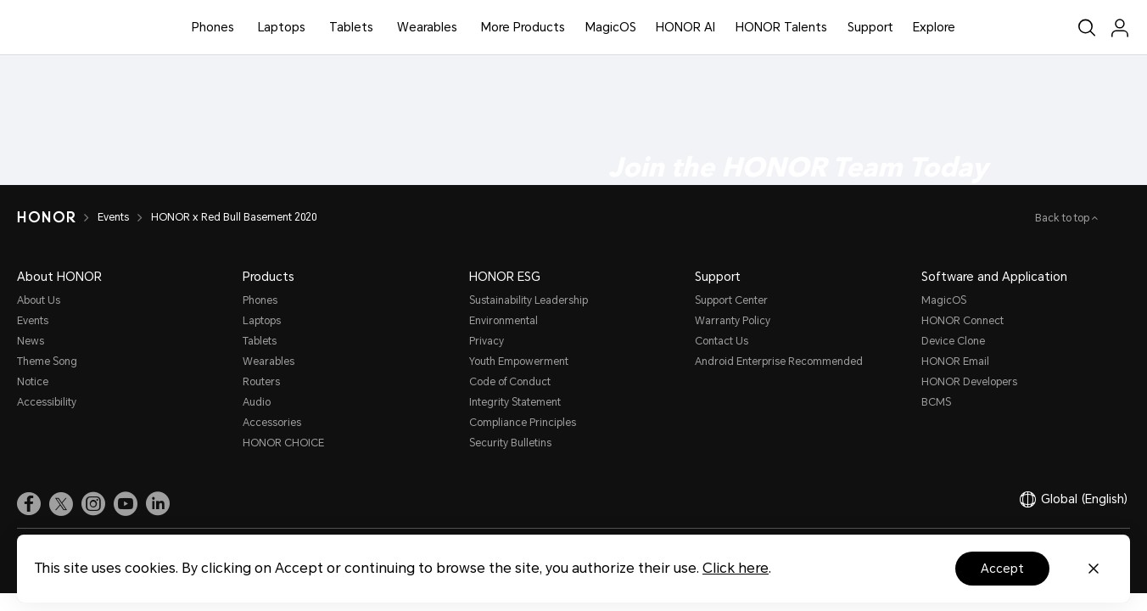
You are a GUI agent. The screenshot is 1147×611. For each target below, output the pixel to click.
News (30, 341)
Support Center (731, 300)
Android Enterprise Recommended (779, 361)
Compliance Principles (522, 423)
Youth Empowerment (518, 361)
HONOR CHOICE (283, 443)
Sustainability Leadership (528, 300)
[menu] (1120, 27)
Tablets (351, 27)
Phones (213, 27)
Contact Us (721, 341)
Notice (32, 382)
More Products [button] (523, 27)
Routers (261, 382)
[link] (29, 503)
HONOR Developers (969, 382)
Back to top (1063, 218)
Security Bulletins (510, 443)
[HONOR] (46, 217)
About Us (38, 300)
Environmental (503, 321)
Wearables (427, 27)
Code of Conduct (510, 382)
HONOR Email (955, 361)
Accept (1002, 568)
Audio (257, 402)
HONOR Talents (781, 27)
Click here (735, 568)
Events (113, 217)
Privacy (486, 341)
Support (870, 27)
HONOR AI (685, 27)
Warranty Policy (732, 321)
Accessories (272, 423)
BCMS (936, 402)
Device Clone (953, 341)
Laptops (281, 27)
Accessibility (46, 402)
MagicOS (610, 27)
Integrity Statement (515, 402)
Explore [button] (934, 27)
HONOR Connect (962, 321)
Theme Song (47, 361)
